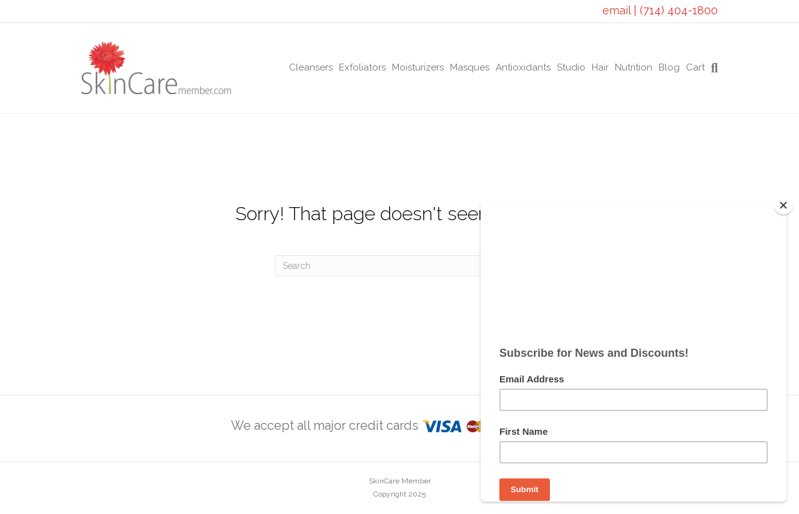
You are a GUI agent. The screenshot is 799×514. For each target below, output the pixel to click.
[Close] (783, 205)
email (618, 10)
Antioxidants (523, 67)
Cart (695, 67)
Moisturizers (418, 67)
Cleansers (311, 67)
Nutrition (633, 67)
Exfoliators (362, 67)
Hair (600, 67)
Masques (469, 67)
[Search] (713, 68)
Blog (669, 67)
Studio (571, 67)
